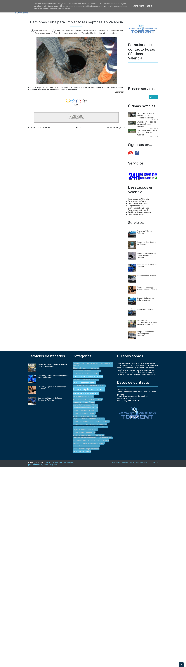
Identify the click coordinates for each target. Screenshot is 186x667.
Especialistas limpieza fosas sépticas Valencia (89, 386)
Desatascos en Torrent (138, 201)
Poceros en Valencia (145, 309)
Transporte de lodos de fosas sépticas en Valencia (147, 132)
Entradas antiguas (115, 127)
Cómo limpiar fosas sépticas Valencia (86, 368)
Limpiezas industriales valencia (84, 432)
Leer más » (120, 92)
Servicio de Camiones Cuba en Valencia (145, 299)
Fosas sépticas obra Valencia (83, 396)
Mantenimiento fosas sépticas (103, 33)
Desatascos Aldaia (136, 214)
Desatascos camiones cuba (110, 30)
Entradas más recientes (40, 127)
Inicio (79, 127)
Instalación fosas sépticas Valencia (85, 405)
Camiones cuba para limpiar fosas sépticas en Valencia (76, 22)
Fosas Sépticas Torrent (89, 389)
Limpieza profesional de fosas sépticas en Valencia (146, 255)
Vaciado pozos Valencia (82, 451)
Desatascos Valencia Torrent (47, 33)
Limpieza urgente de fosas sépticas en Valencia (90, 424)
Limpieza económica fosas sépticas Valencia (88, 419)
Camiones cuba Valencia (66, 30)
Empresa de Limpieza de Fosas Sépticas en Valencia (50, 399)
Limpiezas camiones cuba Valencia (85, 430)
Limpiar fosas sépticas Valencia (75, 33)
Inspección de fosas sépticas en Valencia (87, 399)
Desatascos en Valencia (138, 199)
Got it (149, 6)
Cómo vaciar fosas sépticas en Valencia (87, 371)
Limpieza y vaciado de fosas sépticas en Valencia (90, 427)
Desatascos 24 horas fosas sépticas (86, 373)
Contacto (153, 462)
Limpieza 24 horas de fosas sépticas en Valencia (145, 334)
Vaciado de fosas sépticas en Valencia (86, 446)
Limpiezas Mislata (135, 206)
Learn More (138, 6)
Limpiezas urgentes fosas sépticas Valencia (88, 435)
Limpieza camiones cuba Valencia (85, 416)
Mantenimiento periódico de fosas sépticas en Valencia (92, 438)
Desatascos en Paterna (138, 203)
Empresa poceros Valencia (84, 383)
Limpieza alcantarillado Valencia (84, 413)
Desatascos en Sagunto (138, 210)
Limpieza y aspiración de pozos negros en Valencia (147, 288)
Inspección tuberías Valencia (84, 402)
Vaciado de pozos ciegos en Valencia (86, 449)
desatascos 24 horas (87, 30)
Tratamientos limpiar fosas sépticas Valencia (88, 443)
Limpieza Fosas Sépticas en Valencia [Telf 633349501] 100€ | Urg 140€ (52, 463)
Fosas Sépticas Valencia (85, 393)
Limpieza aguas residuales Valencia (85, 410)
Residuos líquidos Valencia (139, 212)
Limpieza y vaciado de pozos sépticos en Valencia (146, 124)
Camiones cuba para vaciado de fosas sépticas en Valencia (145, 115)
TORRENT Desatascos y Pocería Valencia (129, 462)
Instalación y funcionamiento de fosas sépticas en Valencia (147, 323)
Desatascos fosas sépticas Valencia (85, 380)
